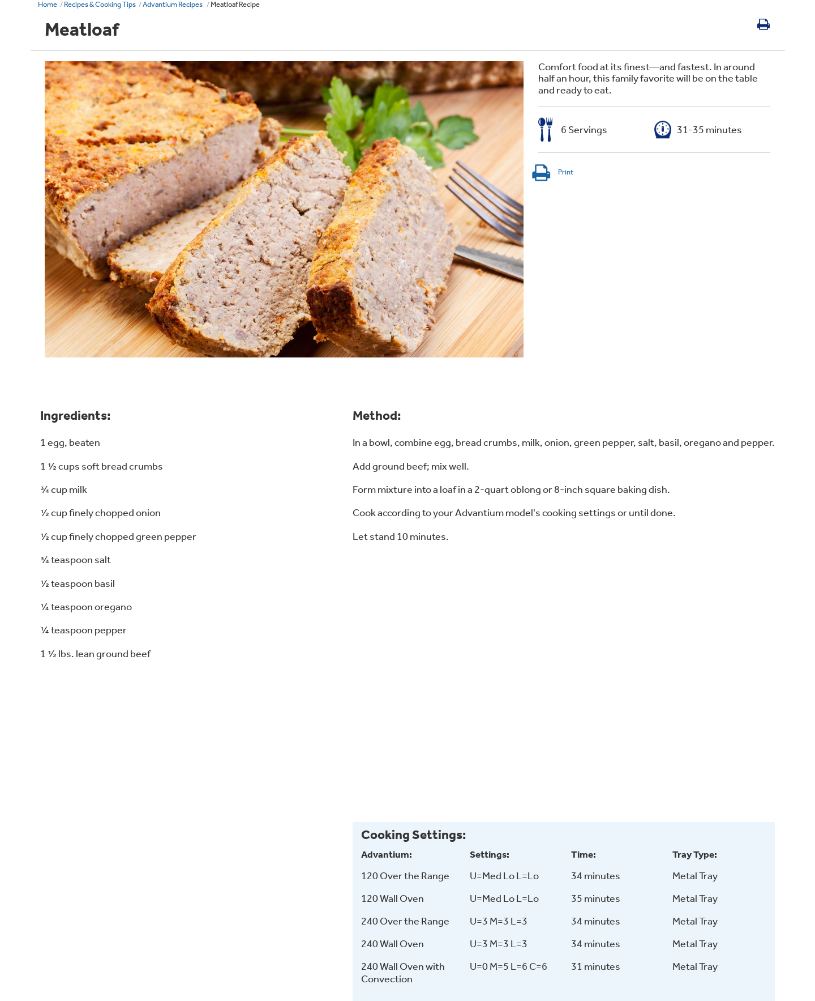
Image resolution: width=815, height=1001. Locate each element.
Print (552, 172)
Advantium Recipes (173, 4)
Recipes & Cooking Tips (100, 4)
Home (47, 4)
